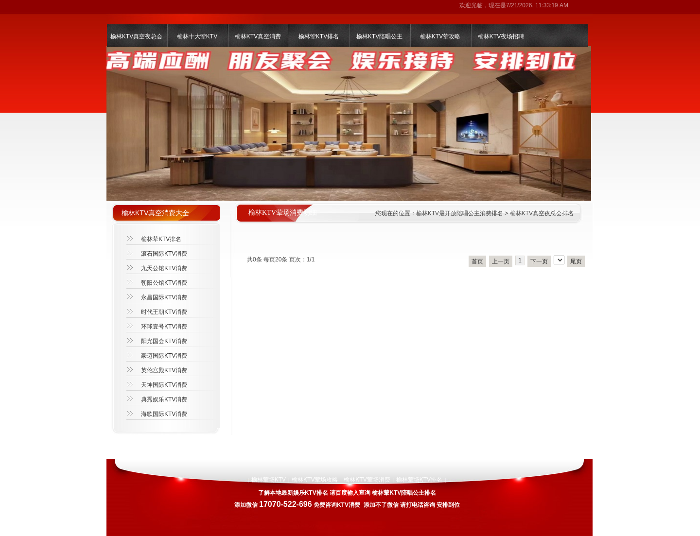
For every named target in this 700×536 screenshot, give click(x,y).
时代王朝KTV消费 (164, 312)
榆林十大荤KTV (197, 36)
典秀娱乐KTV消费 (164, 399)
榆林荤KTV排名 (318, 36)
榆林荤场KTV (268, 479)
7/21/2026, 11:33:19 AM (537, 5)
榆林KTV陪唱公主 (379, 36)
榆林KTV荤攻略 (440, 36)
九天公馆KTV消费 (164, 268)
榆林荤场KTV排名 (419, 479)
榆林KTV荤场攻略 (315, 479)
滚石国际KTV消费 (164, 253)
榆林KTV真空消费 (258, 36)
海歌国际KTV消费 (164, 414)
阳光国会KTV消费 (164, 341)
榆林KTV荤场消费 (367, 479)
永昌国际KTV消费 (164, 297)
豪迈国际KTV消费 (164, 355)
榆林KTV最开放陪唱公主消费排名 (459, 213)
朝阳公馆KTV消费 (164, 282)
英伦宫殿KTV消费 (164, 370)
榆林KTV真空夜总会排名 (542, 213)
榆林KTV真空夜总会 (136, 36)
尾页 (576, 261)
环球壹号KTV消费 (164, 326)
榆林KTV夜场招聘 (501, 36)
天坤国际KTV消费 (164, 384)
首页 (477, 261)
